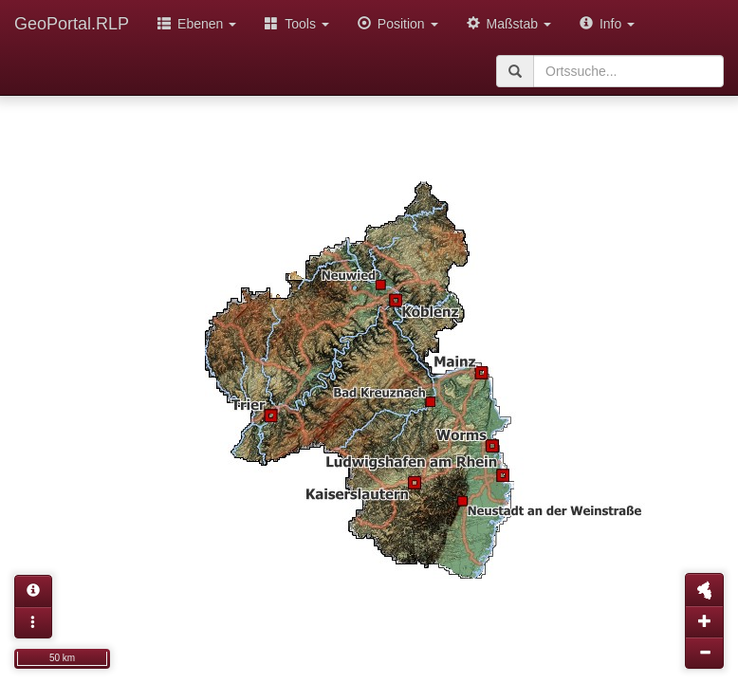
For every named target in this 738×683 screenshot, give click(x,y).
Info (607, 23)
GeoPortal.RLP (71, 23)
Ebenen (196, 23)
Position (398, 23)
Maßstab (509, 23)
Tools (297, 23)
